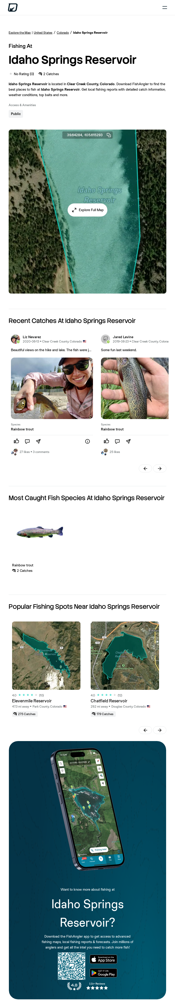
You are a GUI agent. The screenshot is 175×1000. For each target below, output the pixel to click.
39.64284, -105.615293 (89, 135)
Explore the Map (20, 33)
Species (16, 424)
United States (43, 33)
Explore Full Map (91, 209)
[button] (88, 210)
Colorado (63, 33)
